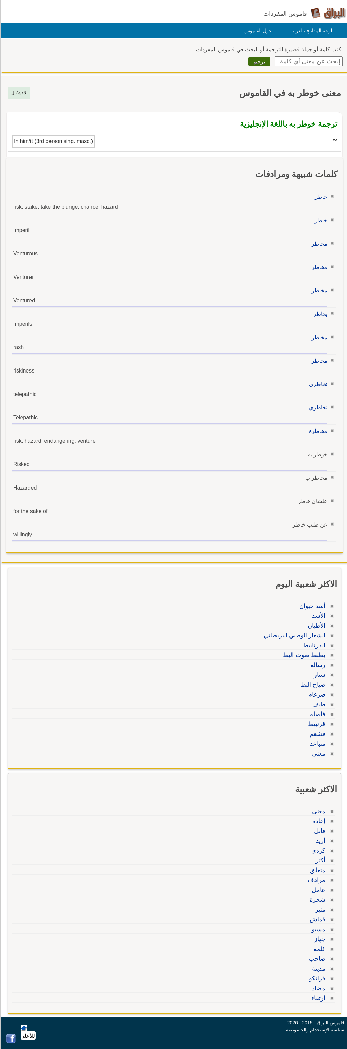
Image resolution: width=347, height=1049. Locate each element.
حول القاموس (257, 30)
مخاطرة (317, 431)
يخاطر (319, 314)
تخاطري (317, 384)
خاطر (320, 197)
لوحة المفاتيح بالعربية (310, 30)
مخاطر (318, 244)
